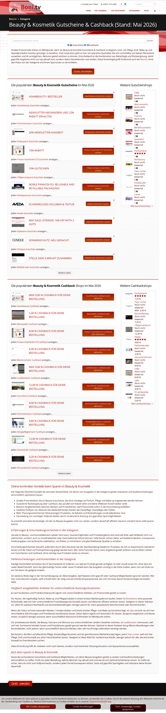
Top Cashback (100, 11)
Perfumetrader (142, 345)
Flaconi (143, 59)
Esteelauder (140, 182)
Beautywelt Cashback (27, 324)
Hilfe (147, 11)
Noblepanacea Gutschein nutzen (98, 187)
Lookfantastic (130, 622)
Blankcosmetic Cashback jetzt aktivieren (98, 351)
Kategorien (134, 11)
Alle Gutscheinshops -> (142, 206)
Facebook (127, 4)
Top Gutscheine (118, 11)
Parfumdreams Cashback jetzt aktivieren (98, 404)
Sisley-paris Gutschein (28, 141)
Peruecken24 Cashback (28, 467)
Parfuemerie (140, 150)
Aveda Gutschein (25, 213)
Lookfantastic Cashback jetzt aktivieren (98, 368)
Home (88, 11)
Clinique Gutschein (26, 249)
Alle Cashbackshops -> (142, 403)
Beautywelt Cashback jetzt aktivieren (98, 315)
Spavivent (139, 139)
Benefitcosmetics (142, 127)
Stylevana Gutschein (27, 231)
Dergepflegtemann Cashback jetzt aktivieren (98, 422)
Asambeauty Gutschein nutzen (98, 96)
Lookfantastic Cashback (28, 378)
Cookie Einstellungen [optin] (83, 706)
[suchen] (154, 4)
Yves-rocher (140, 171)
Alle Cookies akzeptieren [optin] (38, 706)
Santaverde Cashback (27, 449)
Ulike (136, 92)
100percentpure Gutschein (30, 177)
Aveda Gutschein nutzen (98, 204)
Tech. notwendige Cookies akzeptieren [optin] (128, 708)
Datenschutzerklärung (100, 701)
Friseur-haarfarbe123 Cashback (32, 342)
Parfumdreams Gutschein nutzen (98, 115)
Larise (137, 194)
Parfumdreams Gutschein (29, 123)
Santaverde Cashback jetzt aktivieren (98, 440)
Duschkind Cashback (27, 396)
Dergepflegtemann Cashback (31, 431)
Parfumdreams (130, 598)
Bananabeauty (142, 313)
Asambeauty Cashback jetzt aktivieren (98, 297)
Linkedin (131, 4)
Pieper (138, 336)
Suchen (150, 40)
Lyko (137, 380)
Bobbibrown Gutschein (28, 267)
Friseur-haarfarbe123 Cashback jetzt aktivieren (98, 333)
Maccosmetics (141, 104)
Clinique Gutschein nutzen (98, 239)
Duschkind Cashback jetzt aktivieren (98, 386)
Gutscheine (76, 45)
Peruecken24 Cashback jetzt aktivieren (98, 458)
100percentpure (142, 325)
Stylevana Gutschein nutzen (98, 222)
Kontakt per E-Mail (95, 4)
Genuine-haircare (143, 357)
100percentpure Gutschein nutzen (98, 169)
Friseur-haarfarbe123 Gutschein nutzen (98, 151)
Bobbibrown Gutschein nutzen (98, 257)
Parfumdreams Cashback (29, 413)
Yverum (138, 116)
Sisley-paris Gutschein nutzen (98, 132)
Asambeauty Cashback (28, 306)
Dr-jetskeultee (141, 392)
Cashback (91, 45)
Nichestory (139, 159)
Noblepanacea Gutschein (29, 195)
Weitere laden (64, 273)
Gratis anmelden (83, 71)
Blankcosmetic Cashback (29, 360)
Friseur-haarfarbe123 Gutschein (32, 159)
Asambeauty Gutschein (28, 105)
